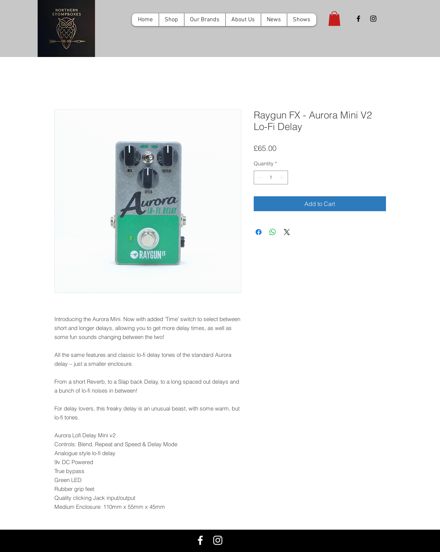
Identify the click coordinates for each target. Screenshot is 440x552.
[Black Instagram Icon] (373, 19)
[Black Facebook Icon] (358, 19)
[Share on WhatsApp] (272, 232)
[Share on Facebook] (258, 232)
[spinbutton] (271, 177)
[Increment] (282, 177)
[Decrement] (259, 177)
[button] (334, 18)
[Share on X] (286, 232)
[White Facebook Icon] (200, 540)
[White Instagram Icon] (218, 540)
